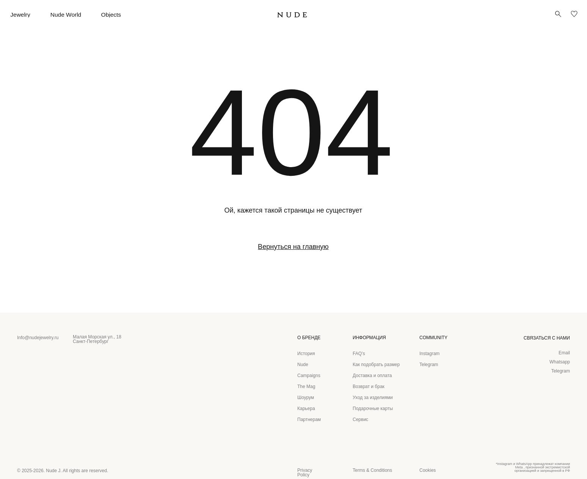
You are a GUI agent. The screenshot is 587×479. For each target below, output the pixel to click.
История (306, 353)
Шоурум (305, 397)
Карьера (306, 408)
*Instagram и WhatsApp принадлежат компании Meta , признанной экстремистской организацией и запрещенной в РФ (533, 467)
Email (564, 352)
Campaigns (308, 375)
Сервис (360, 419)
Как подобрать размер (376, 364)
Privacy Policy (304, 472)
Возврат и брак (369, 386)
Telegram (560, 371)
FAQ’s (359, 353)
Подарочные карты (373, 408)
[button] (558, 14)
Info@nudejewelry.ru (37, 337)
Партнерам (309, 419)
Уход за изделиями (373, 397)
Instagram (429, 353)
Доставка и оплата (372, 375)
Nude (302, 364)
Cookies (427, 470)
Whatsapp (559, 362)
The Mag (306, 386)
